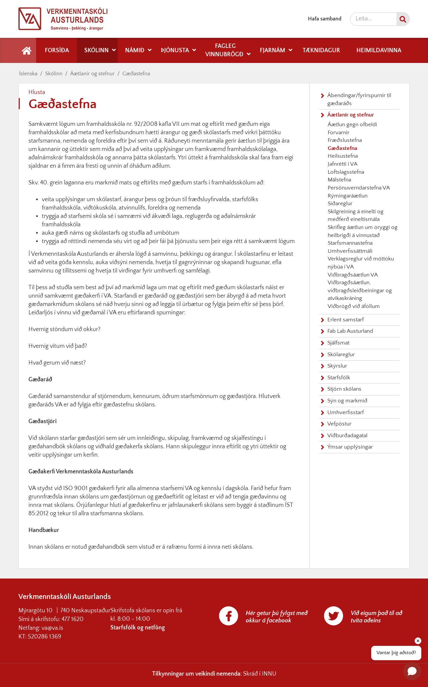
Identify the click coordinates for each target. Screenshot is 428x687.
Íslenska (28, 74)
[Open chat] (412, 671)
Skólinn (54, 74)
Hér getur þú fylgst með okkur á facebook (277, 617)
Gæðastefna (136, 74)
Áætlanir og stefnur (92, 74)
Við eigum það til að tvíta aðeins (376, 617)
